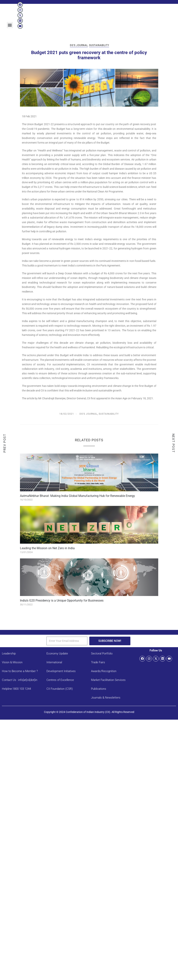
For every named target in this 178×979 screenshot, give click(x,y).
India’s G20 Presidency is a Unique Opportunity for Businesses (61, 600)
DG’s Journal (79, 45)
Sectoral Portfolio (102, 653)
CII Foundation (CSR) (59, 688)
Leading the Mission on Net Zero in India (47, 548)
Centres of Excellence (60, 680)
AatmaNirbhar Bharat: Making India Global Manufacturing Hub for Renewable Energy (77, 496)
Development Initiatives (61, 671)
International (54, 662)
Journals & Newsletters (105, 697)
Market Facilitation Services (108, 680)
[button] (10, 25)
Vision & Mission (12, 662)
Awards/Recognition (103, 671)
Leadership (9, 653)
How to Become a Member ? (20, 671)
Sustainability (99, 45)
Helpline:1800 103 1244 (16, 688)
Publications (98, 688)
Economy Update (57, 653)
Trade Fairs (98, 662)
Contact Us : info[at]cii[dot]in (19, 680)
